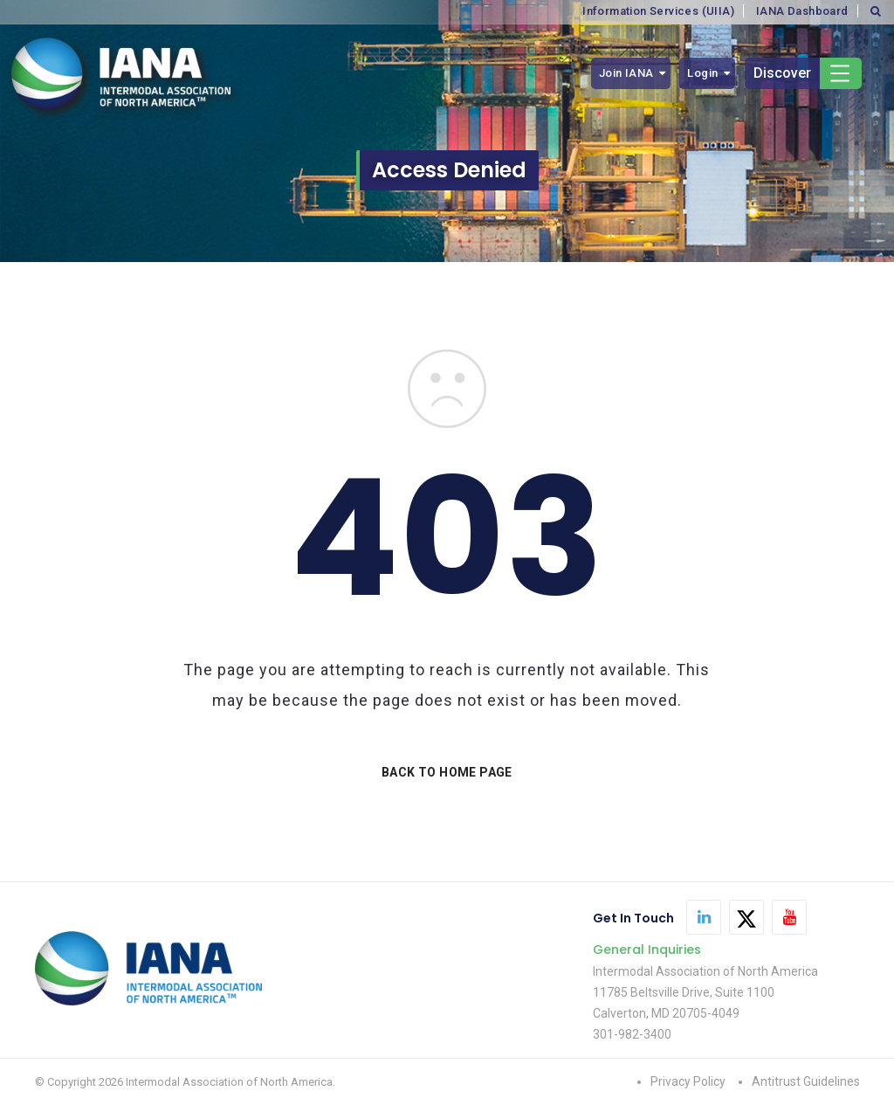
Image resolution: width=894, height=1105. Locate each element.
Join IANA (626, 72)
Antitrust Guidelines (806, 1081)
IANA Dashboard (802, 10)
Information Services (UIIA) (658, 10)
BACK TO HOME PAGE (447, 772)
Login (702, 72)
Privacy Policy (688, 1081)
